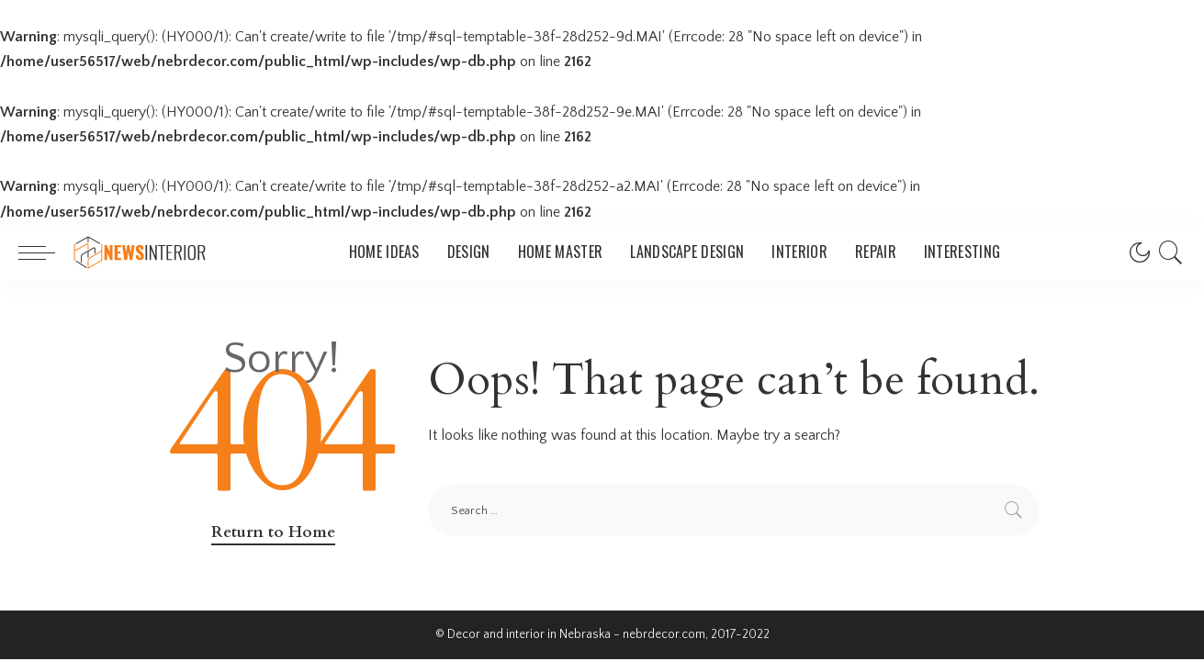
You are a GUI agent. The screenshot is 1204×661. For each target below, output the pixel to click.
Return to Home (273, 532)
